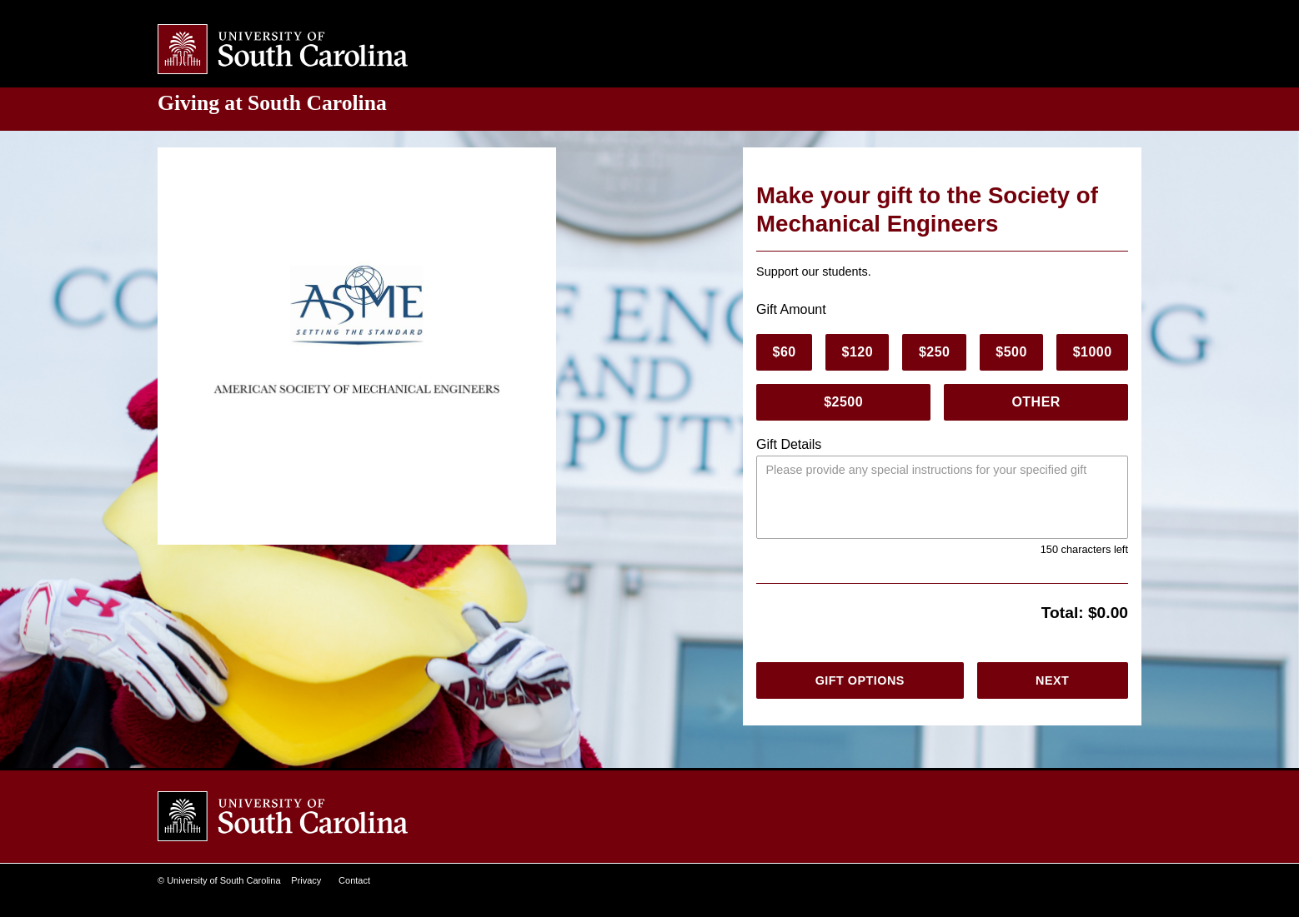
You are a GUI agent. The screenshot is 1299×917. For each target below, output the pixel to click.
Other (1038, 402)
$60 (783, 352)
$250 (934, 352)
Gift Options (858, 680)
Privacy (307, 880)
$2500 (845, 402)
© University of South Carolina (219, 880)
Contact (355, 880)
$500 (1011, 352)
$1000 (1091, 352)
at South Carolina (281, 103)
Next (1051, 680)
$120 (857, 352)
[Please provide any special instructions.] (942, 497)
